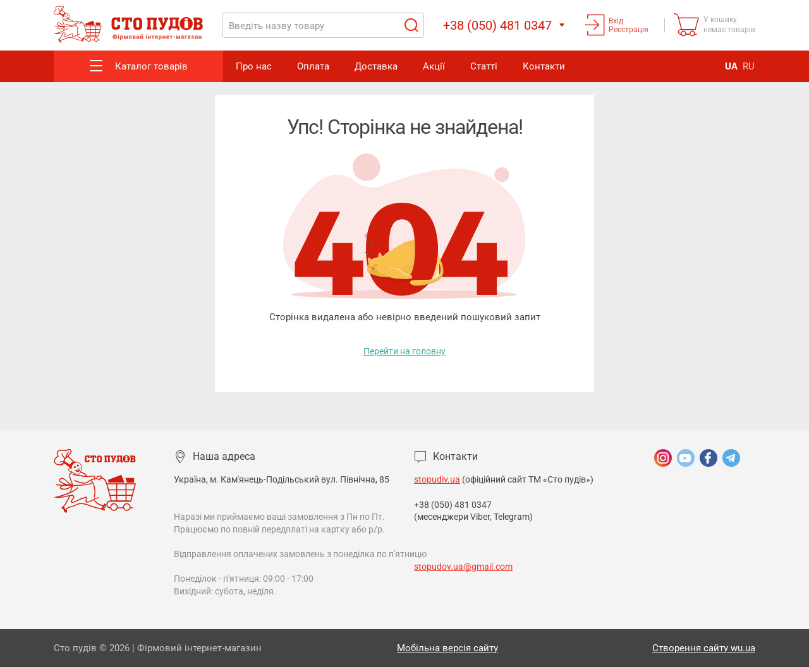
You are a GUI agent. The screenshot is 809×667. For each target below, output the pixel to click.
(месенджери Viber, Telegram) (473, 517)
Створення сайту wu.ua (703, 648)
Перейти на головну (404, 351)
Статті (483, 66)
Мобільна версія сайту (447, 648)
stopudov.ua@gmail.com (463, 567)
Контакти (544, 66)
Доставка (376, 66)
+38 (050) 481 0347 (454, 505)
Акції (434, 66)
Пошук (410, 25)
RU (749, 66)
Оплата (313, 66)
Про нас (254, 66)
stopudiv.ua (437, 479)
